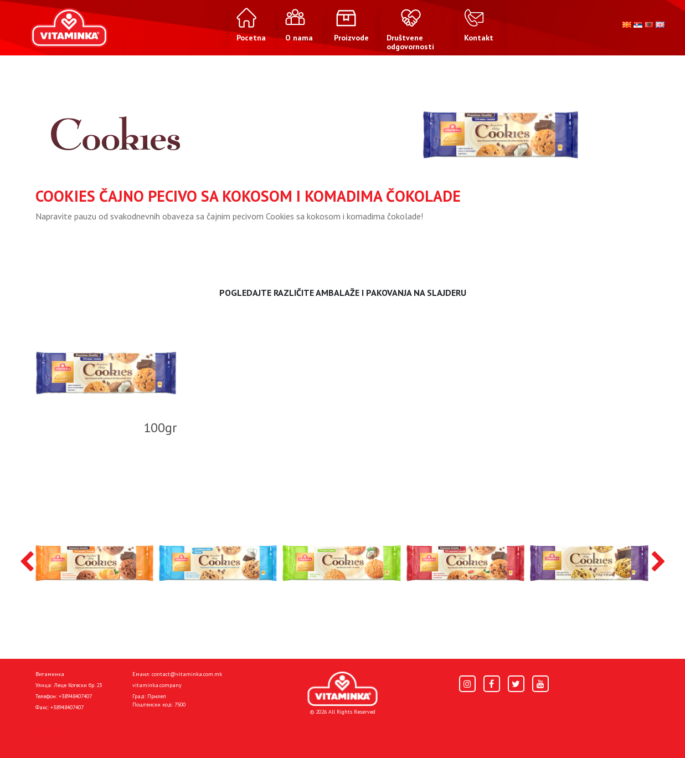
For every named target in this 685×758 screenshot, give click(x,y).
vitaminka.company (157, 685)
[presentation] (27, 562)
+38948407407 (75, 696)
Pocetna (50, 731)
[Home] (342, 689)
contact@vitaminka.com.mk (187, 674)
